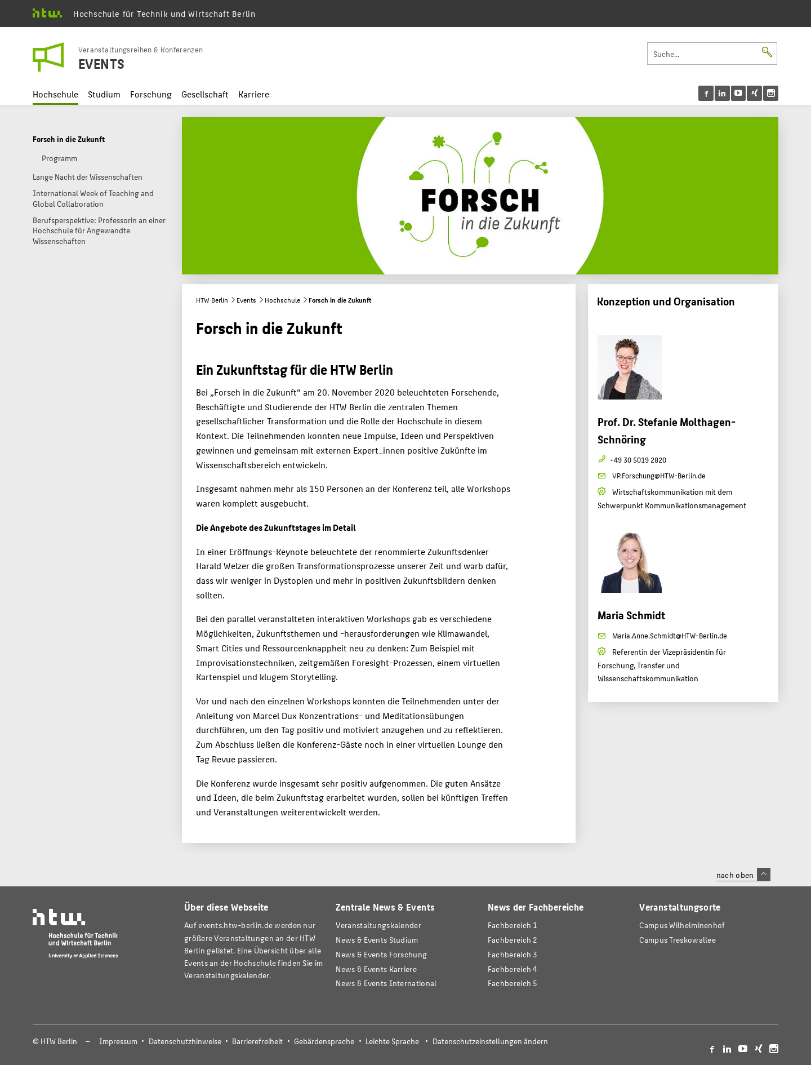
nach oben (743, 874)
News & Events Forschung (381, 954)
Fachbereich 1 (513, 925)
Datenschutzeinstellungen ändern (490, 1041)
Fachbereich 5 (513, 983)
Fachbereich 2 (513, 940)
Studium (104, 94)
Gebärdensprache (324, 1041)
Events (246, 300)
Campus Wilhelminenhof (682, 925)
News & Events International (386, 983)
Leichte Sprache (392, 1041)
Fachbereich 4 (513, 969)
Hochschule (55, 94)
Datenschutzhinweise (185, 1041)
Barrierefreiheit (257, 1041)
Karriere (253, 94)
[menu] (738, 93)
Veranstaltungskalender (378, 925)
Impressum (118, 1041)
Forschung (151, 94)
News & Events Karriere (376, 969)
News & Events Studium (377, 940)
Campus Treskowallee (677, 940)
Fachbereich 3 (513, 954)
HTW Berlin (212, 300)
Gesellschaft (205, 94)
